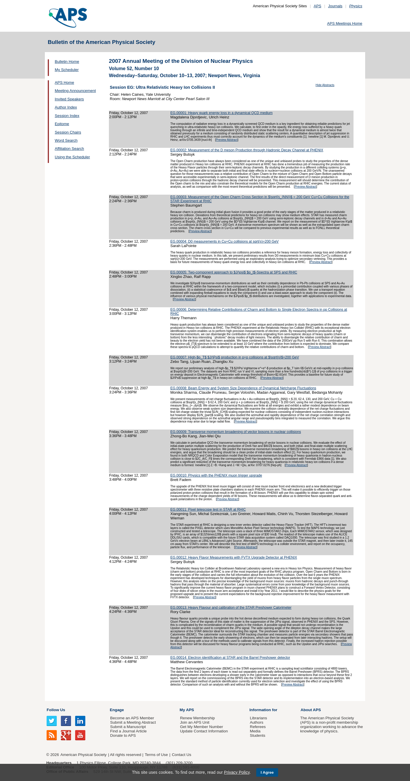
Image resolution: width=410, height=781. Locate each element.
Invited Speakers (69, 99)
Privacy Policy (237, 772)
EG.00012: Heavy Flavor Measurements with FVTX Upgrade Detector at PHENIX (233, 557)
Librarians (258, 718)
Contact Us (181, 754)
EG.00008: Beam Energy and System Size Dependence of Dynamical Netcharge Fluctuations (243, 388)
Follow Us (56, 710)
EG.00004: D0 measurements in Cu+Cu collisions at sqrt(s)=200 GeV (224, 241)
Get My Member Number (201, 727)
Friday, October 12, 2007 (128, 113)
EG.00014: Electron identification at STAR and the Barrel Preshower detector (230, 658)
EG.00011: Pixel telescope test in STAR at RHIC (208, 509)
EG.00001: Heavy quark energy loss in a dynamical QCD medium (221, 113)
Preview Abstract (226, 139)
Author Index (66, 107)
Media (255, 731)
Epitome (62, 124)
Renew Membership (197, 718)
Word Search (66, 140)
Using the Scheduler (72, 157)
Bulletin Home (67, 61)
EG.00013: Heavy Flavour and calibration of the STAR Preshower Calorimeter (230, 608)
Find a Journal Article (128, 731)
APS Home (64, 82)
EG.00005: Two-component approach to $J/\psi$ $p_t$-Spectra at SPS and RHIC (233, 272)
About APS (311, 710)
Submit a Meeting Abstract (133, 722)
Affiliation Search (69, 148)
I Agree (267, 772)
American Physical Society (84, 754)
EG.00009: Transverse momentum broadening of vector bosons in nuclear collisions (235, 432)
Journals (335, 6)
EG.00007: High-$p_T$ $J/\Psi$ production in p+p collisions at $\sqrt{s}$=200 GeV (234, 357)
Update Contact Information (204, 731)
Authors (256, 722)
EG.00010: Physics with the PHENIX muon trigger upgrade (216, 475)
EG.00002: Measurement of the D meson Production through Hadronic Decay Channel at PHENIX (246, 150)
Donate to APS (123, 735)
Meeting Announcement (75, 90)
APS (317, 6)
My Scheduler (67, 70)
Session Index (67, 115)
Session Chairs (68, 132)
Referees (258, 727)
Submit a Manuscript (128, 727)
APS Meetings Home (344, 23)
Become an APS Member (132, 718)
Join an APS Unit (194, 722)
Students (257, 735)
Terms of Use (156, 754)
